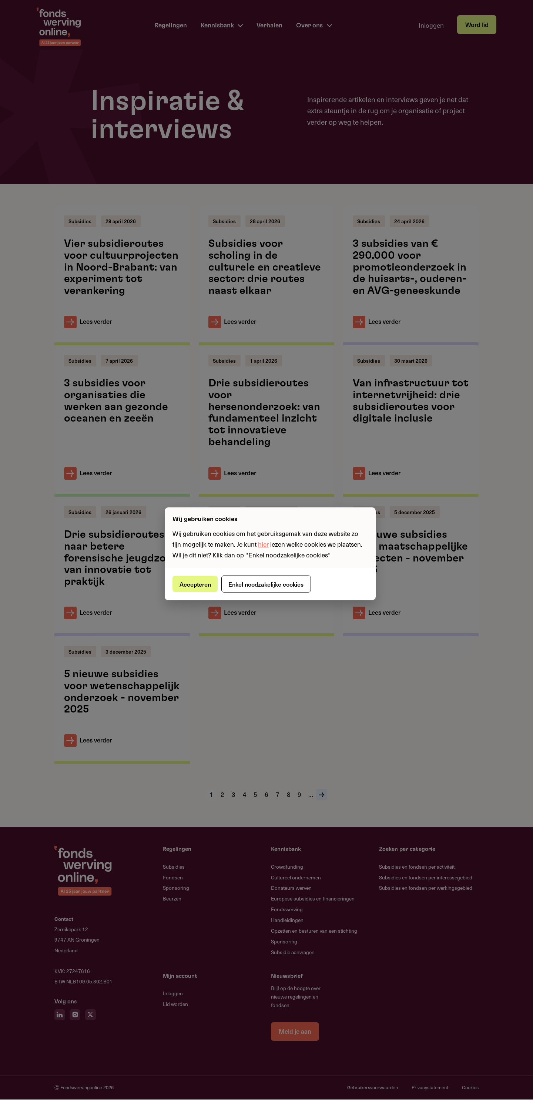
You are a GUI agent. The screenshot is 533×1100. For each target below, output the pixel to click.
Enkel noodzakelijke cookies (269, 583)
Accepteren (196, 583)
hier (263, 544)
